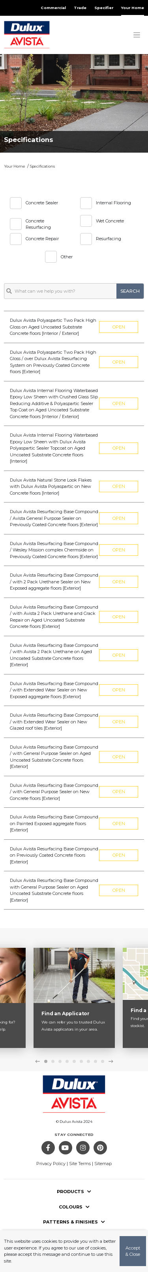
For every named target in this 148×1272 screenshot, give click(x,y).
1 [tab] (45, 1061)
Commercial (53, 8)
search (130, 291)
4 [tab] (67, 1061)
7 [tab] (88, 1061)
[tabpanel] (74, 998)
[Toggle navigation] (136, 35)
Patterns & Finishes (74, 1222)
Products (74, 1191)
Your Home (132, 8)
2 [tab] (52, 1061)
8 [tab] (95, 1061)
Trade (80, 8)
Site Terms (80, 1163)
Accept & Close (133, 1251)
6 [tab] (81, 1061)
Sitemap (103, 1163)
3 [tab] (60, 1061)
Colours (74, 1207)
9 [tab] (102, 1061)
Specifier (103, 8)
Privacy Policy (51, 1163)
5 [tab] (74, 1061)
